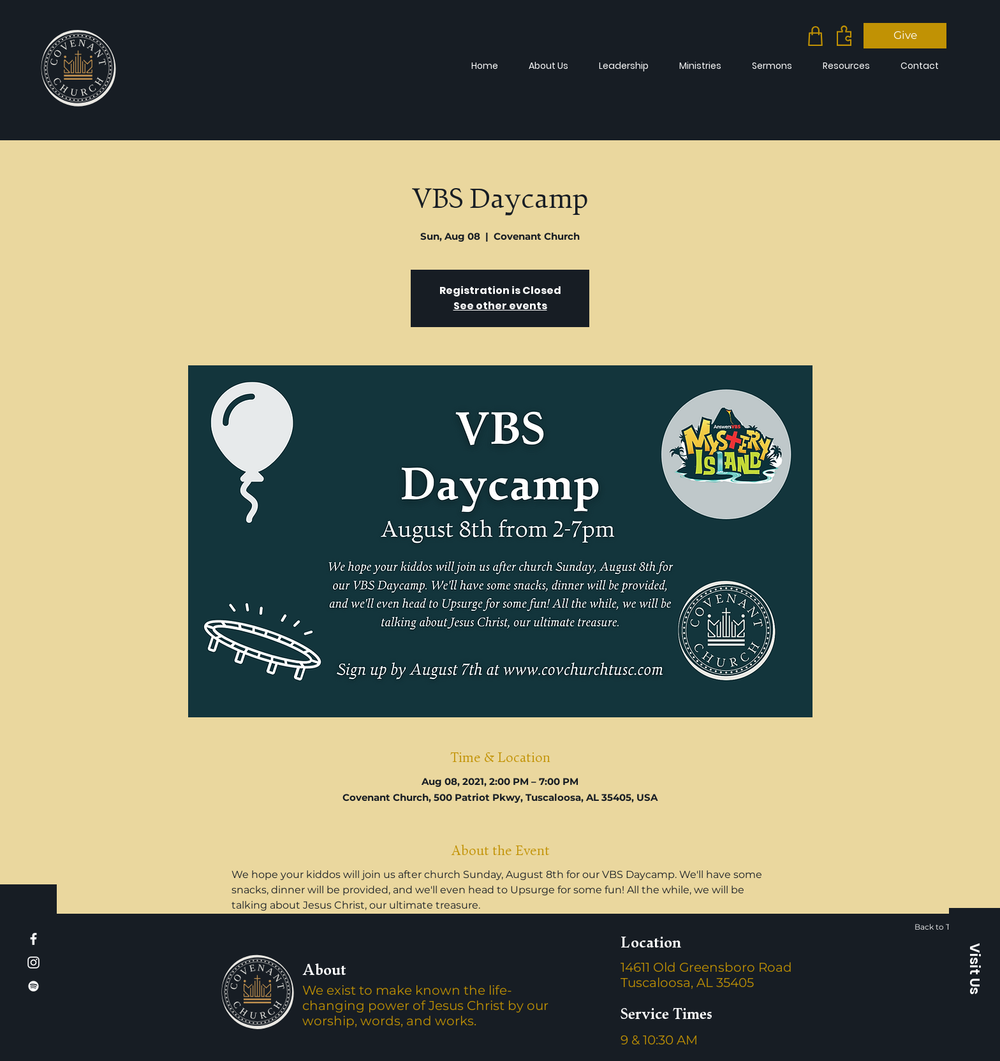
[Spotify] (33, 986)
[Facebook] (33, 939)
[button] (974, 968)
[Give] (905, 35)
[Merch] (815, 36)
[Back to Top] (942, 926)
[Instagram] (33, 962)
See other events (500, 305)
